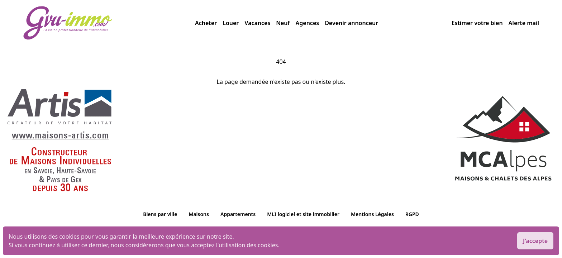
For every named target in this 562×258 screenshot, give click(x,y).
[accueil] (109, 23)
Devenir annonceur (351, 23)
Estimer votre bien (477, 23)
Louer (231, 23)
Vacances (257, 23)
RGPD (412, 214)
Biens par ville (160, 214)
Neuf (283, 23)
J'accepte (535, 241)
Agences (307, 23)
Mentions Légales (372, 214)
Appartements (238, 214)
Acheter (206, 23)
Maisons (199, 214)
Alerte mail (524, 23)
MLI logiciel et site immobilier (303, 214)
